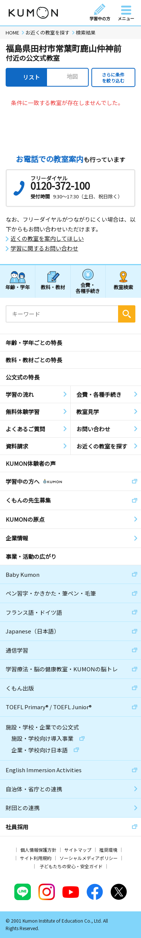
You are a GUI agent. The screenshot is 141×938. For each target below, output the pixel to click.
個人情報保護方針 (38, 849)
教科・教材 (53, 287)
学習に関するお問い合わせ (44, 248)
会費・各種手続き (88, 287)
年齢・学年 (17, 287)
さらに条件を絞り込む (113, 77)
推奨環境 (108, 849)
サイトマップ (77, 849)
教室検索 (123, 287)
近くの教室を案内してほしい (47, 238)
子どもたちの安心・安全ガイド (71, 866)
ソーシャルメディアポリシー (88, 858)
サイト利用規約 (36, 858)
